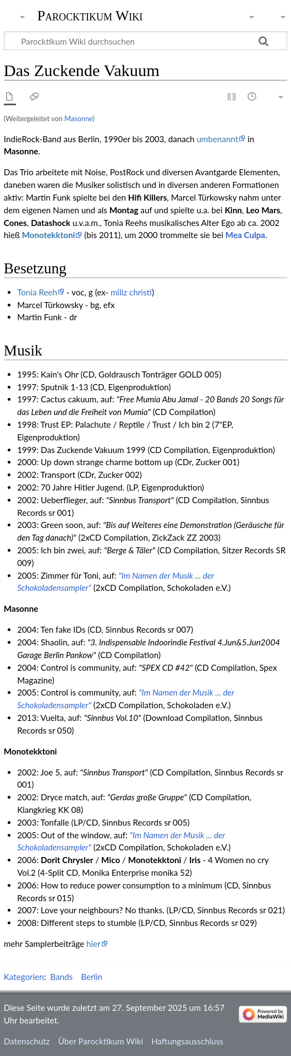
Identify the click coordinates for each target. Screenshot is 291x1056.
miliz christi (131, 292)
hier (93, 944)
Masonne (78, 118)
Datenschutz (27, 1041)
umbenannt (217, 139)
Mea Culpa (245, 235)
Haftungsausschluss (187, 1041)
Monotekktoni (48, 235)
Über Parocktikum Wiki (100, 1041)
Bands (61, 977)
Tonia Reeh (37, 292)
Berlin (91, 977)
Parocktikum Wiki (90, 15)
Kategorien (24, 977)
